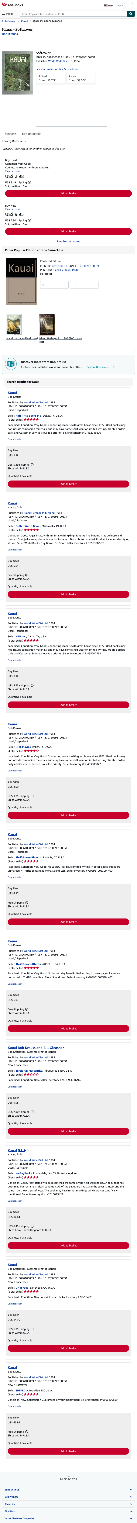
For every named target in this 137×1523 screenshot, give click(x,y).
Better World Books (28, 526)
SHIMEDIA (22, 1390)
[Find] (131, 14)
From (51, 78)
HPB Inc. (21, 636)
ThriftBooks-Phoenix (29, 857)
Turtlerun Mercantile (29, 1070)
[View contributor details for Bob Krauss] (10, 34)
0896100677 (60, 265)
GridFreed (22, 1287)
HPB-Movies (23, 746)
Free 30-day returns (68, 241)
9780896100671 (89, 265)
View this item (12, 171)
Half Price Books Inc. (29, 415)
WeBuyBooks (24, 1173)
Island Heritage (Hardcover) (22, 338)
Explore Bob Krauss (101, 367)
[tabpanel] (67, 144)
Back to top (68, 1479)
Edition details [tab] (31, 134)
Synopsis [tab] (10, 134)
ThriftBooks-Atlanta (28, 964)
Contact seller (15, 439)
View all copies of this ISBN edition (57, 69)
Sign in (119, 5)
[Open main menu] (8, 14)
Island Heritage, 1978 (65, 269)
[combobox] (73, 14)
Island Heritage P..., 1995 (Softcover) (60, 338)
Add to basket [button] (68, 193)
